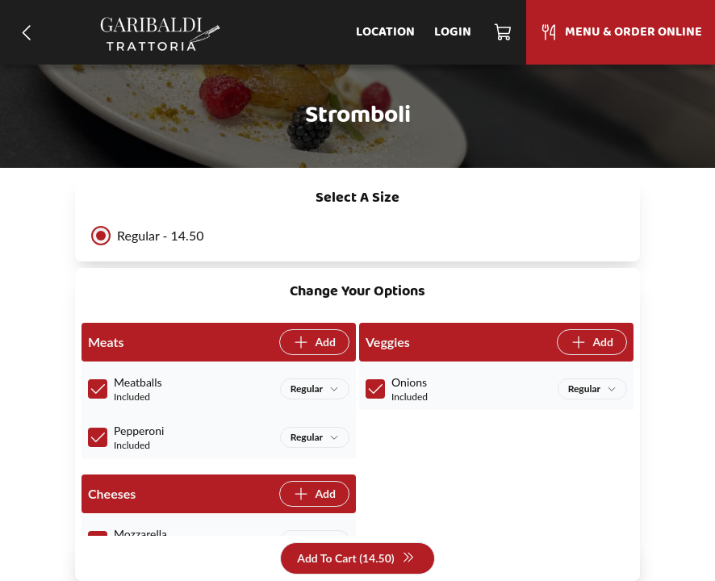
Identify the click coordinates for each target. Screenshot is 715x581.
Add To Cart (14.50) (355, 558)
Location (385, 32)
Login (452, 32)
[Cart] (503, 32)
